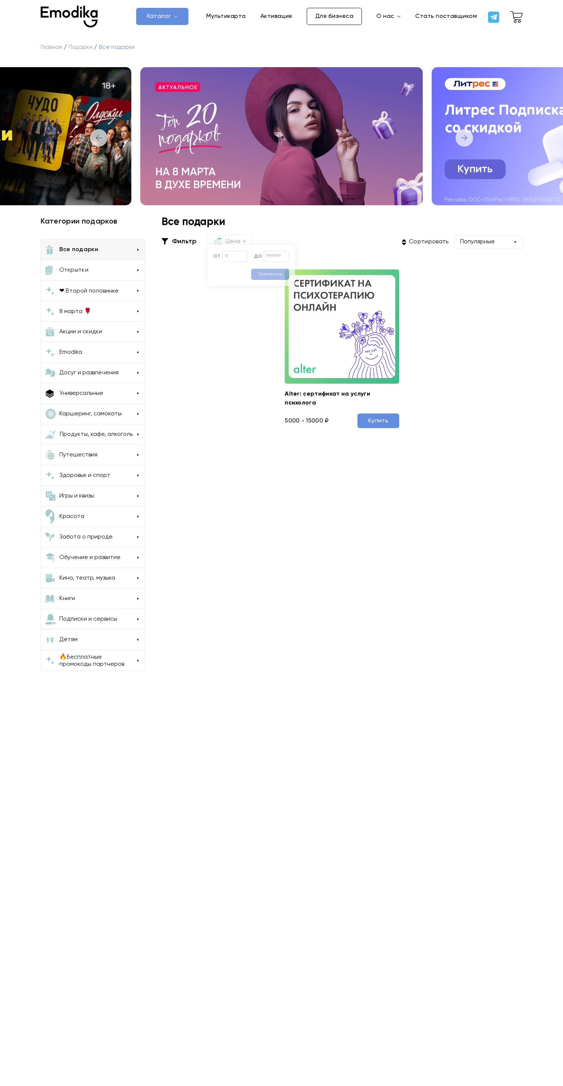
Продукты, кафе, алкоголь (96, 447)
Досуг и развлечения (89, 385)
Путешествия (78, 468)
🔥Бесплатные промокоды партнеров (91, 673)
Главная (51, 59)
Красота (71, 529)
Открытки (74, 283)
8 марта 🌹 (75, 324)
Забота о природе (86, 550)
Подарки (81, 59)
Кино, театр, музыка (87, 591)
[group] (281, 148)
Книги (67, 611)
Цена (232, 254)
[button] (98, 150)
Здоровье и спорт (84, 488)
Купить (383, 433)
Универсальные (81, 406)
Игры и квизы (76, 509)
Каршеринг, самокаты (90, 427)
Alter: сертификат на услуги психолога (327, 411)
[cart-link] (516, 22)
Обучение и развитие (90, 570)
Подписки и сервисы (88, 632)
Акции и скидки (80, 344)
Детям (68, 652)
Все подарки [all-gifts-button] (78, 263)
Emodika (70, 365)
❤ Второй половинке (89, 304)
